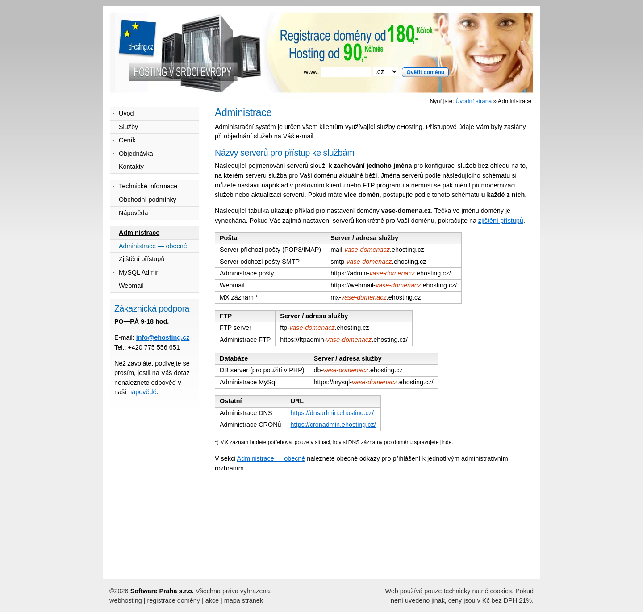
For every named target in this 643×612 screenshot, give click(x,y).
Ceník (127, 140)
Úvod (126, 113)
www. (376, 71)
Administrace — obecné (271, 458)
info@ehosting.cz (163, 337)
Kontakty (131, 166)
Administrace (139, 232)
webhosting (125, 600)
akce (212, 600)
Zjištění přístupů (141, 258)
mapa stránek (243, 600)
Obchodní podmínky (147, 199)
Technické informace (148, 186)
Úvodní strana (473, 101)
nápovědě (142, 392)
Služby (128, 126)
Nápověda (133, 212)
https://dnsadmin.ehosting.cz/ (332, 412)
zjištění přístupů (500, 220)
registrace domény (173, 600)
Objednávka (136, 153)
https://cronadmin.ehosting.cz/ (333, 424)
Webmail (131, 285)
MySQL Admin (139, 272)
